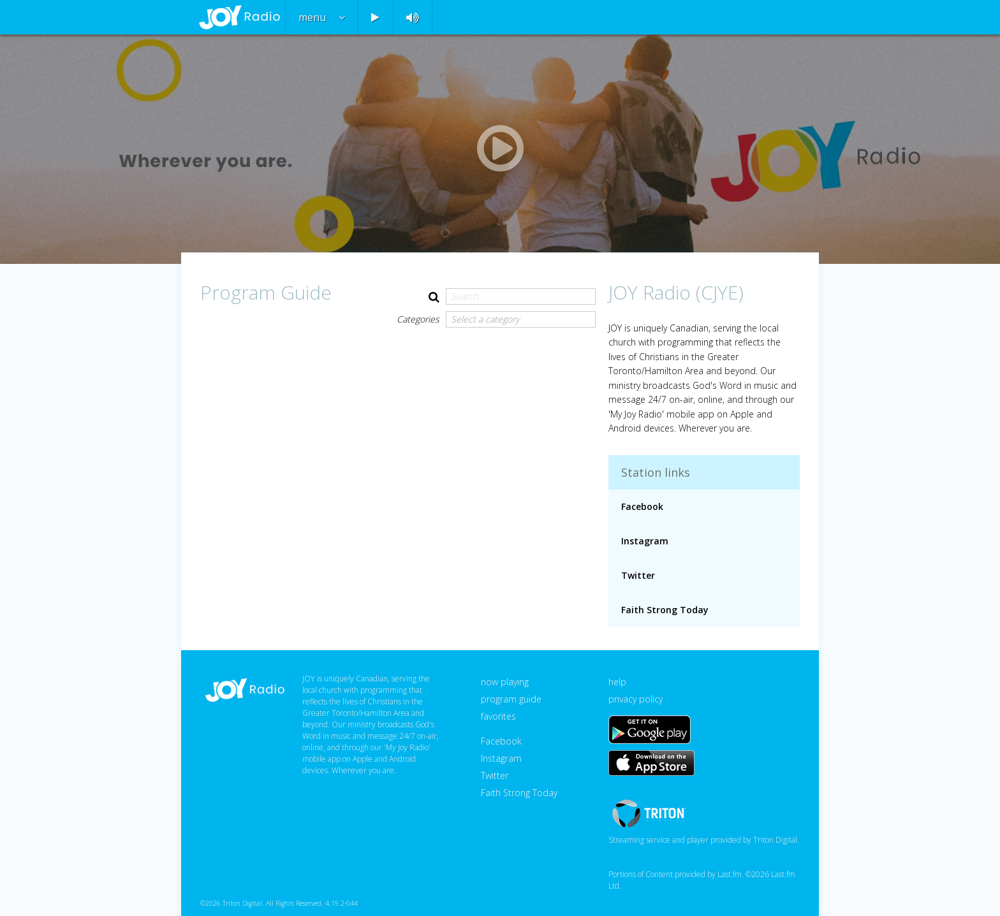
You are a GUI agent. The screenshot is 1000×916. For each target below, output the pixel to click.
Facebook (642, 506)
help (617, 682)
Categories (418, 319)
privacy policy (635, 699)
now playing (505, 682)
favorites (498, 716)
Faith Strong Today (665, 610)
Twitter (638, 575)
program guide (511, 699)
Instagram (644, 541)
